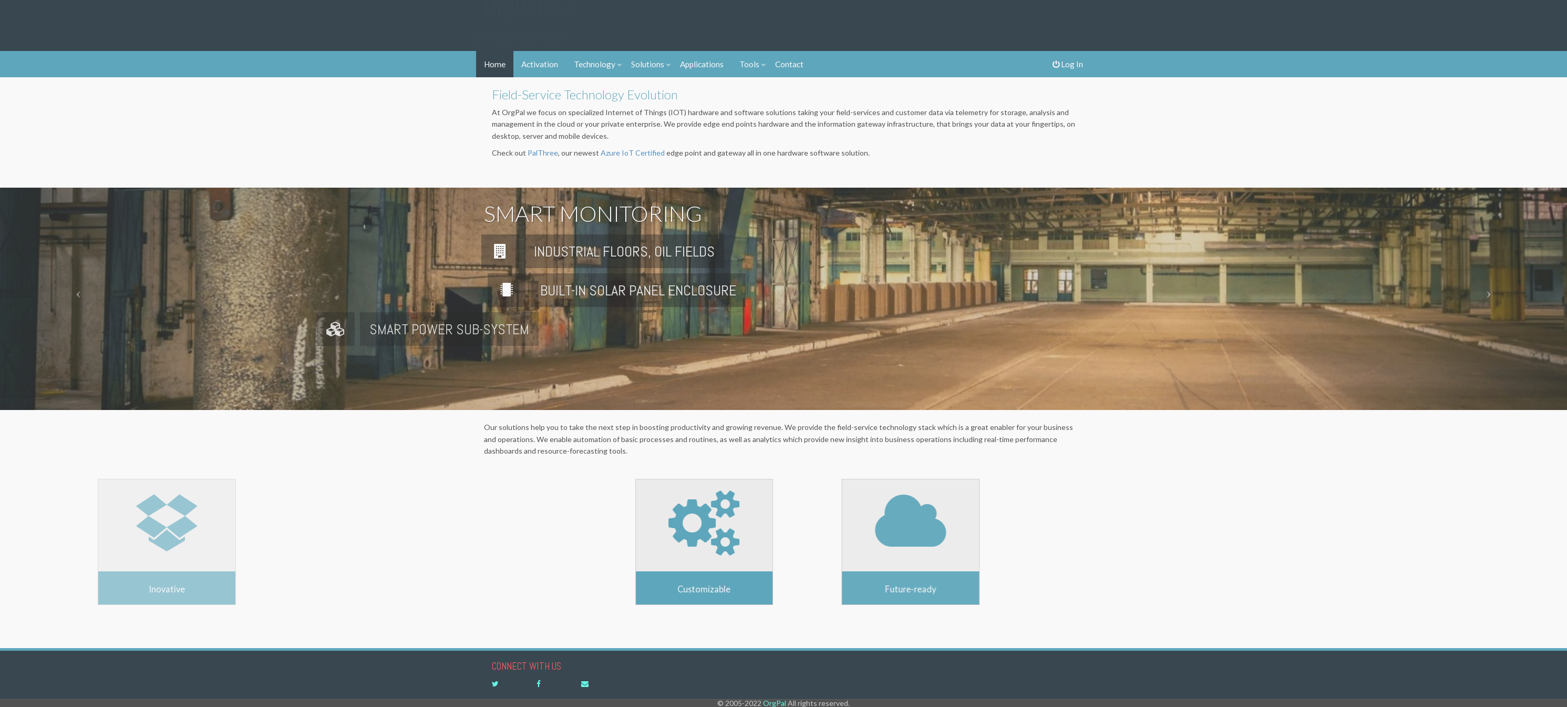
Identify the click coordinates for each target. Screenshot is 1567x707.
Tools (749, 64)
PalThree (543, 152)
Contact (789, 64)
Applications (702, 64)
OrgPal (529, 18)
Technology (594, 64)
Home (495, 64)
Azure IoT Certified (633, 152)
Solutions (647, 64)
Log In (1068, 64)
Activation (539, 64)
